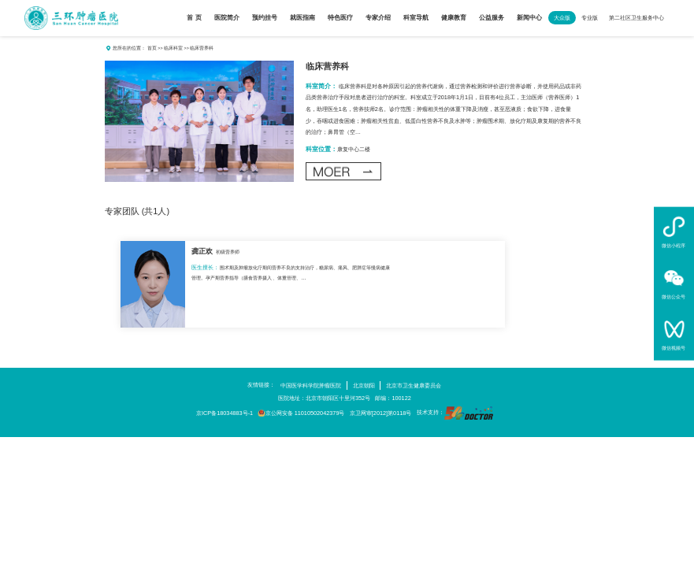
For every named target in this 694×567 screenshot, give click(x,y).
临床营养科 (327, 66)
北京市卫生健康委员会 (413, 385)
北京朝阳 (364, 385)
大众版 (562, 17)
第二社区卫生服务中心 (636, 17)
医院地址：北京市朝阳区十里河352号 (324, 398)
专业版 (589, 17)
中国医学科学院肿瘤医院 (310, 385)
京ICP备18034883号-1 (224, 413)
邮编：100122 (392, 398)
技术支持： (455, 413)
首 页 (194, 17)
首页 (152, 47)
